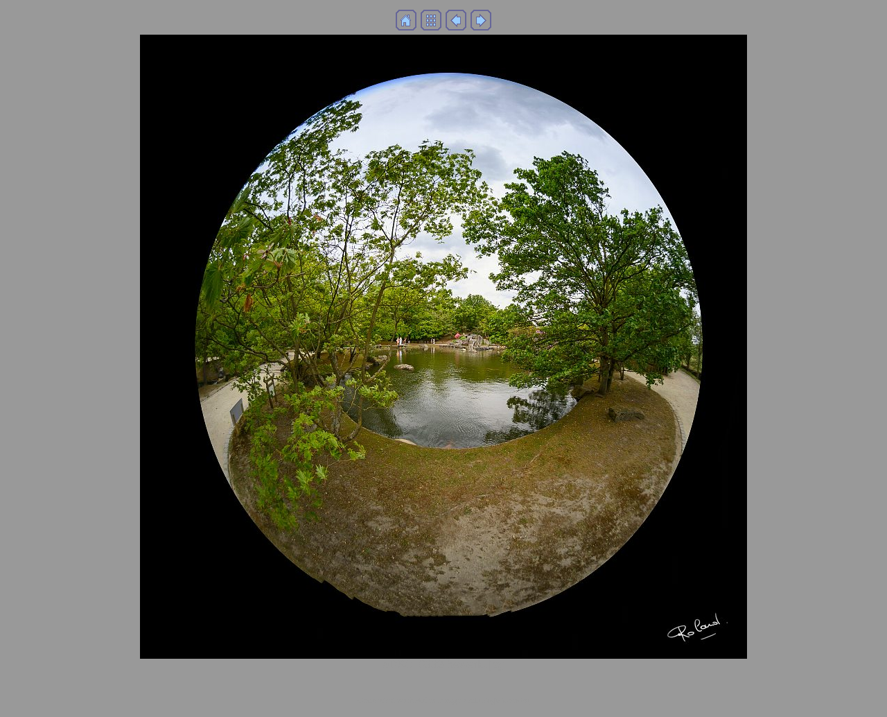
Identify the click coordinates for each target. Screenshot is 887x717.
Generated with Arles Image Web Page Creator (443, 700)
